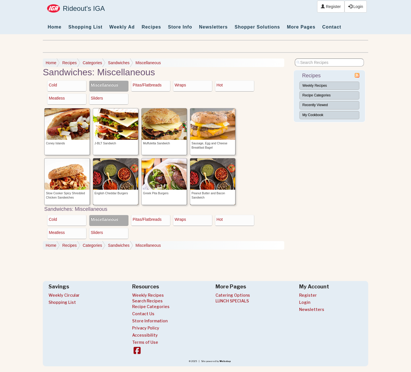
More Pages (301, 27)
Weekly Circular (64, 295)
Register (331, 6)
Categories (92, 62)
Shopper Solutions (257, 27)
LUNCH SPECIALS (232, 300)
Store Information (150, 320)
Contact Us (143, 313)
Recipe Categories (317, 95)
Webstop (225, 361)
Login (355, 6)
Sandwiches (119, 62)
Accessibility (145, 335)
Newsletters (213, 27)
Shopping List (85, 27)
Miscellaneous (148, 62)
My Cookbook (313, 115)
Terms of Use (145, 342)
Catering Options (232, 295)
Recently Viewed (315, 105)
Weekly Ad (122, 27)
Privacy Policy (145, 328)
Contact (331, 27)
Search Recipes (147, 300)
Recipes (151, 27)
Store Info (180, 27)
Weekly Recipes (315, 86)
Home (54, 27)
